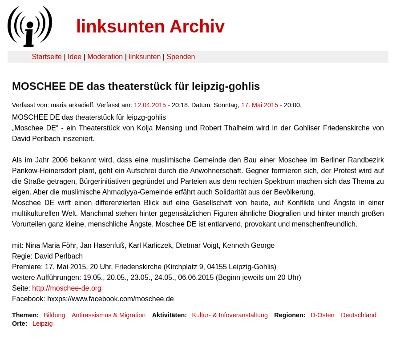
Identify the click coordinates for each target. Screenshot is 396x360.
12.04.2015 (150, 105)
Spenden (180, 57)
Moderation (105, 57)
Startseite (47, 57)
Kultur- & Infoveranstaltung (230, 315)
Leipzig (42, 323)
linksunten (145, 57)
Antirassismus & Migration (108, 315)
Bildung (54, 315)
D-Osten (323, 315)
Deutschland (358, 315)
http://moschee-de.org (66, 288)
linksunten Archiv (150, 26)
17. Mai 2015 (259, 105)
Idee (74, 57)
